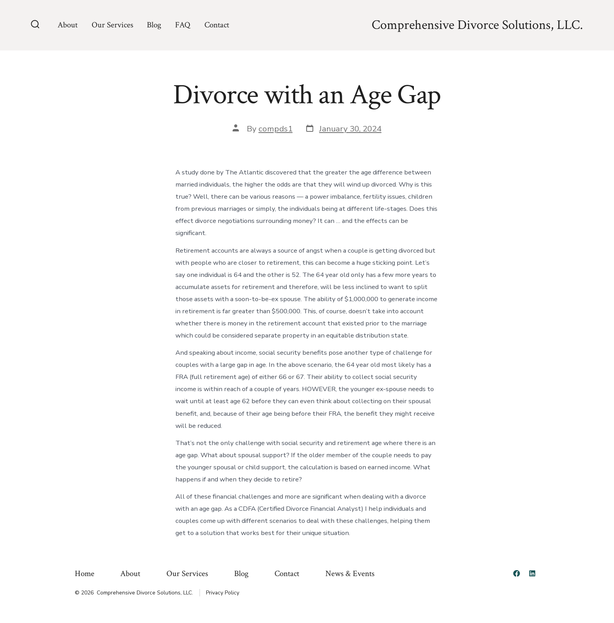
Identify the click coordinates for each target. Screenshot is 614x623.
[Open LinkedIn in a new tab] (532, 573)
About (68, 25)
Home (84, 573)
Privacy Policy (222, 592)
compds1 (275, 128)
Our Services (112, 25)
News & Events (349, 573)
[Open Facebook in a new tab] (516, 573)
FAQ (182, 25)
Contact (216, 25)
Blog (154, 25)
